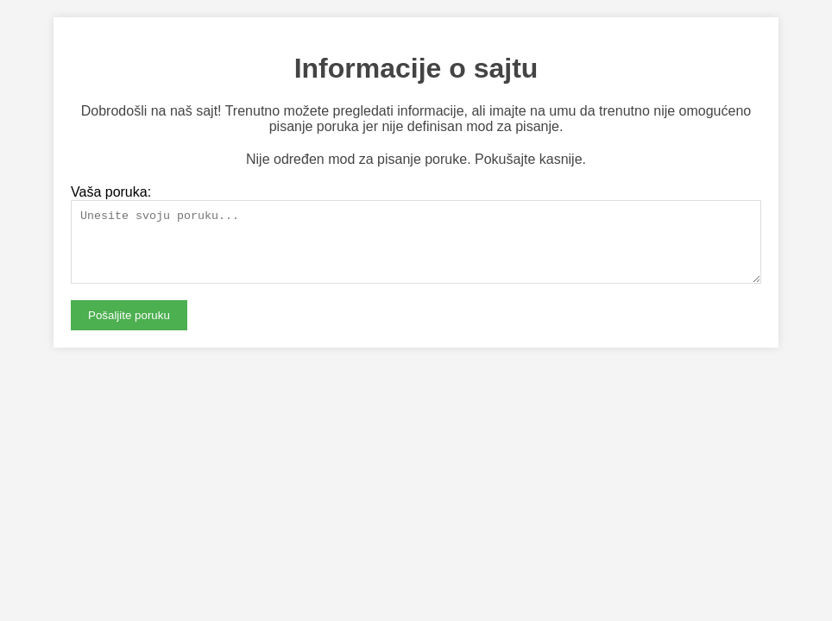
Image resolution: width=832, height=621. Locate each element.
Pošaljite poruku (129, 328)
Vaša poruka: (111, 192)
